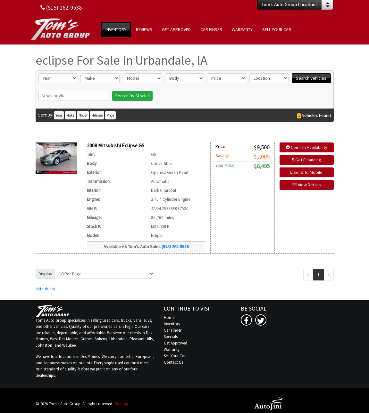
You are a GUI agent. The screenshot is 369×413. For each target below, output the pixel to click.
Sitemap (121, 404)
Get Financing (306, 160)
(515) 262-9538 (175, 246)
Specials (171, 336)
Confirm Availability (306, 147)
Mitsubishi (45, 289)
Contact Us (173, 362)
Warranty (172, 349)
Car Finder (172, 330)
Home (169, 317)
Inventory (172, 324)
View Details (306, 185)
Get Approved (175, 343)
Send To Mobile (306, 172)
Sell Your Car (175, 356)
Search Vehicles (311, 78)
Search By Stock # (132, 96)
